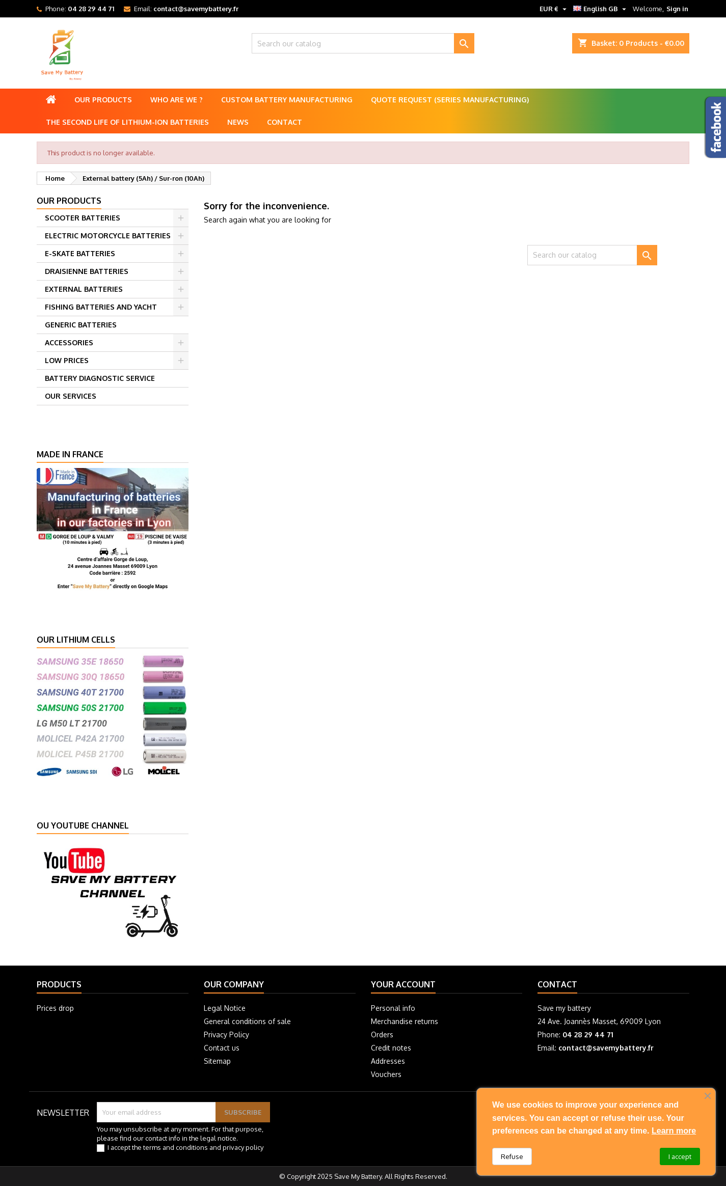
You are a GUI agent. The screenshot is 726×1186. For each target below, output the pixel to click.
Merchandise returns (404, 1021)
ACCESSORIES (69, 342)
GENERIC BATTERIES (81, 324)
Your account (403, 984)
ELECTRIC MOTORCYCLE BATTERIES (108, 235)
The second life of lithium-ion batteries (127, 122)
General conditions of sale (247, 1021)
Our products (103, 99)
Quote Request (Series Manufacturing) (450, 99)
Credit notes (391, 1047)
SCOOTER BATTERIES (82, 217)
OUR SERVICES (70, 396)
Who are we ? (176, 99)
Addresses (388, 1061)
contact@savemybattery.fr (195, 9)
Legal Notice (225, 1008)
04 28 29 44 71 (91, 9)
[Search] (363, 43)
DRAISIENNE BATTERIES (86, 271)
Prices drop (55, 1008)
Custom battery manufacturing (287, 99)
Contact (284, 122)
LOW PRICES (67, 360)
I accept (679, 1156)
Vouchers (386, 1074)
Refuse (512, 1156)
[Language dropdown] (601, 8)
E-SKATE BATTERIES (80, 253)
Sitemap (217, 1061)
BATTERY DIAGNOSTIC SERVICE (100, 378)
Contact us (221, 1047)
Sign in (677, 9)
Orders (382, 1034)
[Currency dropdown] (554, 8)
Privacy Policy (226, 1034)
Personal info (393, 1008)
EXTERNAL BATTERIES (84, 289)
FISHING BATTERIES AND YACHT (101, 306)
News (238, 122)
